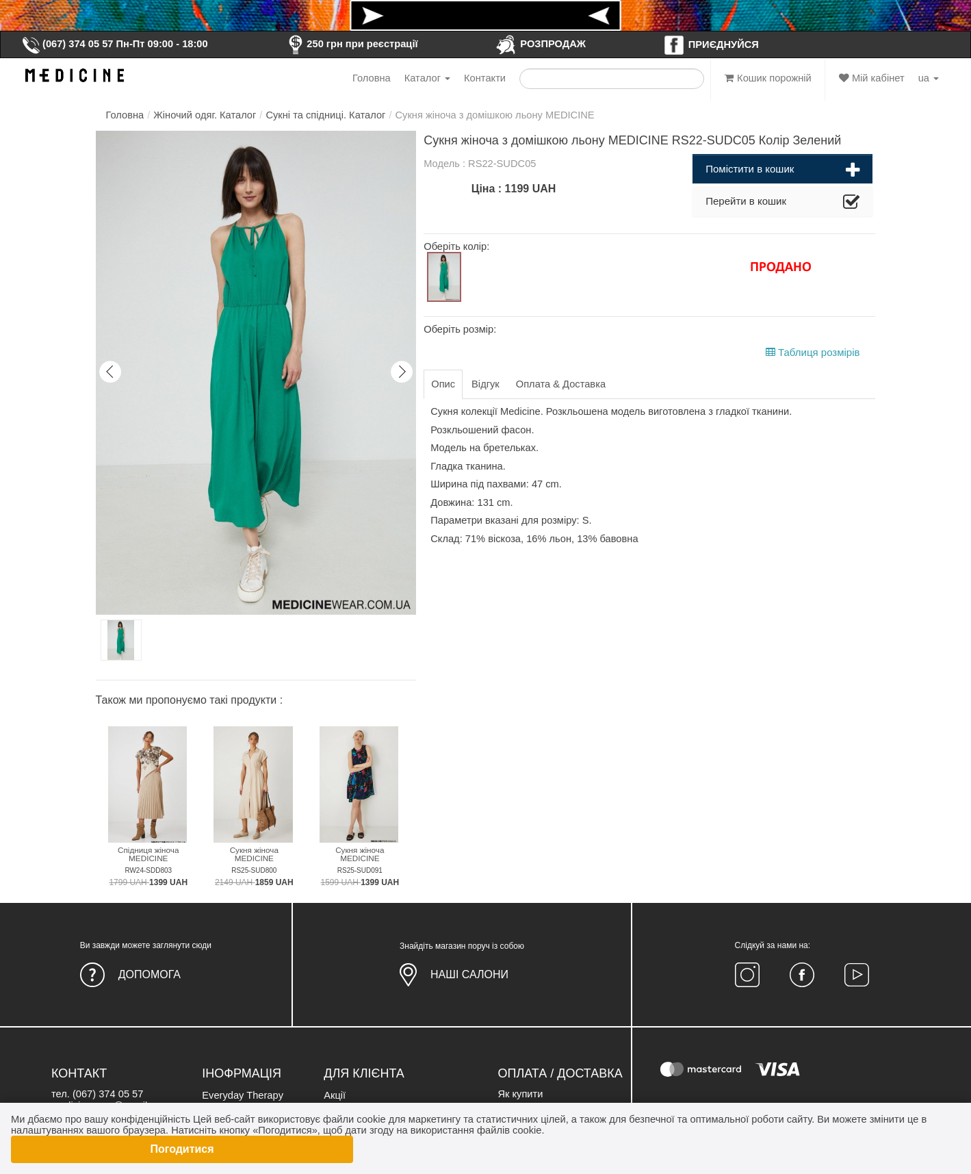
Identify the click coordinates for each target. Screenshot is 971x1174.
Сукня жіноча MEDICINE (254, 854)
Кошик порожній (768, 78)
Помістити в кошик (782, 170)
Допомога (149, 974)
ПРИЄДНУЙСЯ (711, 44)
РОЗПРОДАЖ (540, 43)
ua (928, 78)
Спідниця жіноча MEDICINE (148, 854)
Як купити (520, 1093)
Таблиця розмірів (813, 352)
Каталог (427, 78)
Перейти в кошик (782, 203)
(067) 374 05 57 (67, 43)
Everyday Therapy (242, 1095)
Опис (443, 384)
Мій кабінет (872, 78)
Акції (335, 1095)
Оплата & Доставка (561, 384)
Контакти (485, 78)
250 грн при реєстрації (351, 43)
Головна (371, 78)
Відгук (485, 384)
